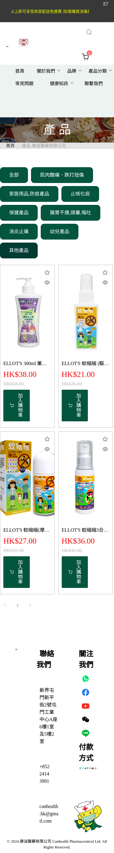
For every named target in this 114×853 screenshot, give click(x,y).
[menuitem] (19, 71)
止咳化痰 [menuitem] (80, 193)
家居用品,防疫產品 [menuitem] (29, 193)
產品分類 (97, 71)
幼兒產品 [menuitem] (59, 231)
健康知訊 (59, 83)
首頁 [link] (10, 145)
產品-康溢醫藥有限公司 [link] (44, 145)
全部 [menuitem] (14, 175)
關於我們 (46, 71)
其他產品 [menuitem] (19, 250)
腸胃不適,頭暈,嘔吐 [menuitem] (70, 212)
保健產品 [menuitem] (19, 212)
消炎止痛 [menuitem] (19, 231)
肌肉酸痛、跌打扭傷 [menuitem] (62, 175)
